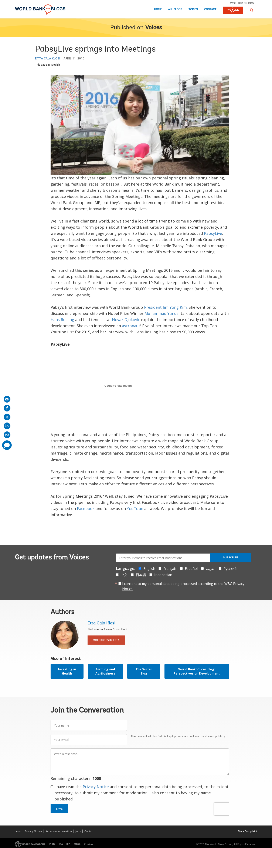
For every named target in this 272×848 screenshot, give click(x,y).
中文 (124, 574)
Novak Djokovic (126, 319)
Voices (153, 28)
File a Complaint (247, 831)
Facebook (86, 508)
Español (191, 568)
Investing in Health (67, 671)
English (55, 64)
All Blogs (175, 9)
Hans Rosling (62, 319)
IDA (60, 844)
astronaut (131, 325)
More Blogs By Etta (106, 640)
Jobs (78, 831)
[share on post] (7, 417)
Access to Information (58, 831)
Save (59, 808)
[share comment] (7, 445)
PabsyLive (213, 233)
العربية (210, 568)
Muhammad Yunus (161, 313)
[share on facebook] (7, 408)
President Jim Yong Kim (165, 307)
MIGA (77, 844)
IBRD (52, 844)
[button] (251, 10)
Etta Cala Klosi (47, 58)
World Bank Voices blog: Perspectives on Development (197, 671)
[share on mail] (7, 399)
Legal (18, 831)
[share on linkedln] (7, 426)
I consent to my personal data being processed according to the (183, 586)
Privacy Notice (96, 786)
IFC (68, 844)
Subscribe (230, 557)
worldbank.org (242, 3)
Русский (230, 568)
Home (158, 9)
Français (170, 568)
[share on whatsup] (7, 434)
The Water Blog (144, 671)
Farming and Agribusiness (105, 671)
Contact (210, 9)
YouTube (135, 508)
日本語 (141, 574)
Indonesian (163, 574)
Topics (193, 9)
